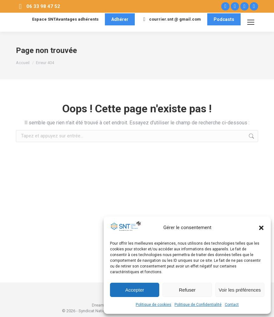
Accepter (134, 290)
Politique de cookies (153, 304)
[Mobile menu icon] (251, 22)
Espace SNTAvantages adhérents (61, 19)
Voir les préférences (240, 290)
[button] (261, 228)
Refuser (187, 290)
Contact (232, 304)
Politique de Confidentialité (198, 304)
